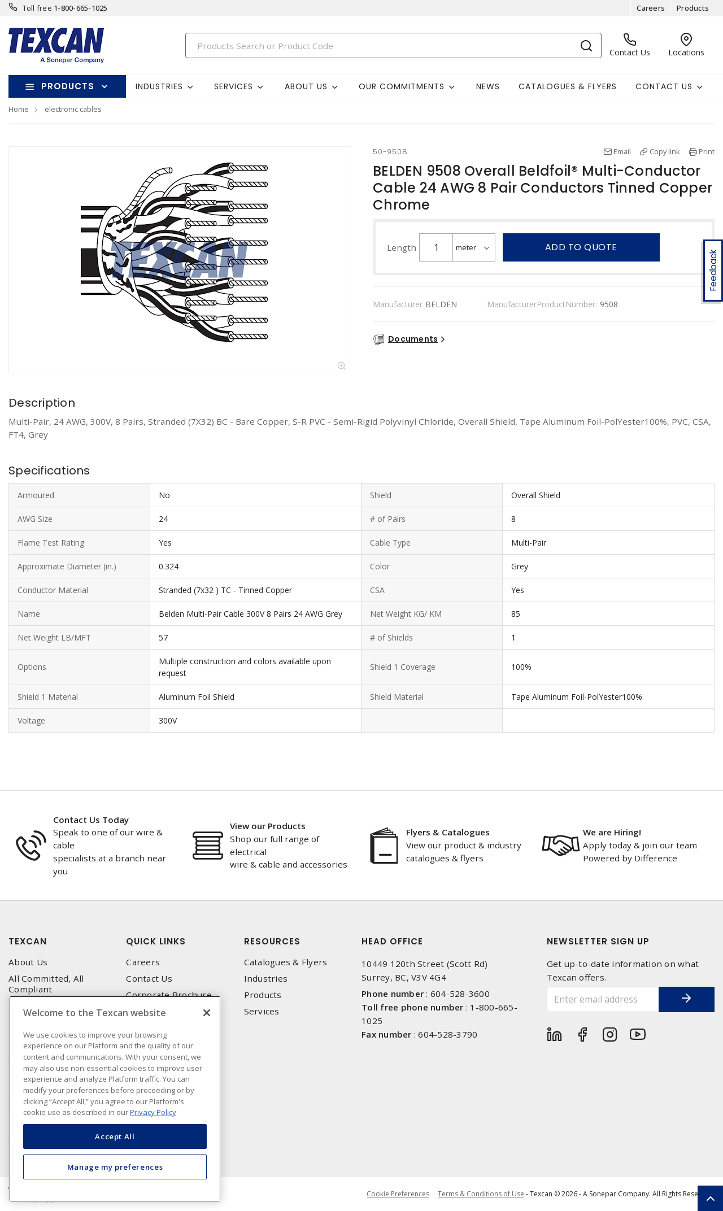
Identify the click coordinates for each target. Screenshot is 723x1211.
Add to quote (581, 247)
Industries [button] (159, 86)
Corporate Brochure (169, 995)
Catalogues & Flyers (568, 86)
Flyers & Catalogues (448, 832)
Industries (266, 978)
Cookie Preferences (398, 1194)
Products (693, 8)
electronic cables (73, 109)
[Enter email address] (603, 999)
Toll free (37, 8)
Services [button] (233, 86)
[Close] (206, 1012)
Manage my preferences (115, 1167)
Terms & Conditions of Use (481, 1194)
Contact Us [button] (663, 86)
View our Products (268, 825)
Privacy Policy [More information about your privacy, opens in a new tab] (153, 1112)
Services (262, 1011)
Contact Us (149, 978)
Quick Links (156, 941)
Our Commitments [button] (402, 86)
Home (18, 109)
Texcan (27, 941)
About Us (27, 962)
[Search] (393, 45)
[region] (115, 1099)
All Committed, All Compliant (46, 984)
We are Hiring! (612, 832)
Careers (651, 8)
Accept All (115, 1136)
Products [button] (67, 86)
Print (707, 151)
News (488, 86)
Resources (272, 941)
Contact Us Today (91, 819)
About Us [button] (306, 86)
